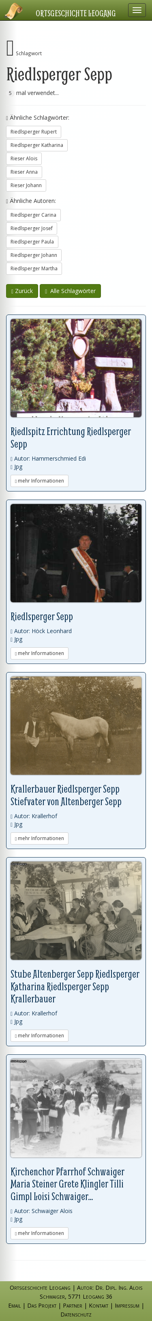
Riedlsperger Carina (33, 214)
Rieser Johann (26, 185)
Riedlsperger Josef (32, 228)
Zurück (22, 291)
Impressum (127, 1305)
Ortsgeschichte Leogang (76, 13)
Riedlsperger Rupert (34, 131)
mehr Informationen (39, 480)
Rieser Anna (24, 171)
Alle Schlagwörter (70, 291)
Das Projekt (41, 1305)
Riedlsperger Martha (34, 268)
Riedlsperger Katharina (37, 145)
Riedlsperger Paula (32, 241)
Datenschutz (76, 1314)
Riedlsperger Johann (34, 255)
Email (14, 1305)
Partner (72, 1305)
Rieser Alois (24, 158)
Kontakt (98, 1305)
